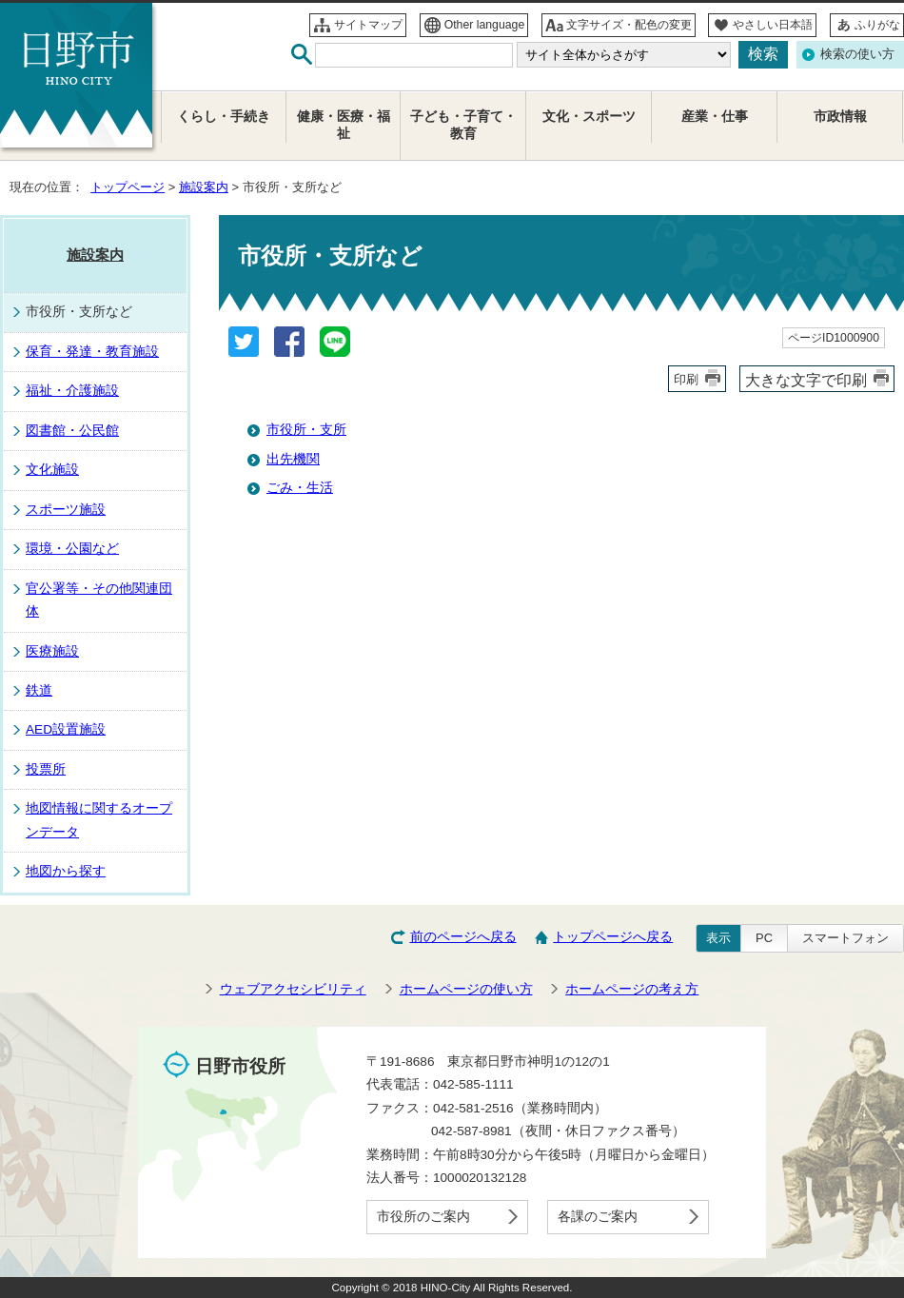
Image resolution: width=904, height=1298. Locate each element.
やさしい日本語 (773, 24)
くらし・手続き (223, 116)
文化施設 (52, 469)
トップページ (127, 187)
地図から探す (66, 871)
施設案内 (203, 187)
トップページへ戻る (613, 937)
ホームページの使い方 (466, 989)
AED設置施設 (66, 729)
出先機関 (293, 459)
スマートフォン (845, 938)
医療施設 (52, 651)
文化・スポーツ (589, 116)
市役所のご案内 (423, 1217)
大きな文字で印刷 (806, 379)
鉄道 (39, 690)
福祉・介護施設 (72, 391)
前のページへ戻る (463, 937)
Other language (484, 24)
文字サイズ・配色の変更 (629, 24)
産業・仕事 (714, 116)
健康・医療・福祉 (343, 125)
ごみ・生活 (299, 488)
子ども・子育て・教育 (463, 125)
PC (764, 938)
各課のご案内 (598, 1217)
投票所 (46, 769)
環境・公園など (72, 548)
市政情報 (840, 116)
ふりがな (877, 24)
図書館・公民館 (72, 430)
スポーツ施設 (66, 509)
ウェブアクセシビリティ (293, 989)
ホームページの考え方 (631, 989)
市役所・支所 (306, 430)
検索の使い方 (857, 54)
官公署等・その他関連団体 (99, 600)
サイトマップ (368, 24)
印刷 (686, 379)
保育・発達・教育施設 (92, 351)
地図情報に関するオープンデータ (99, 819)
